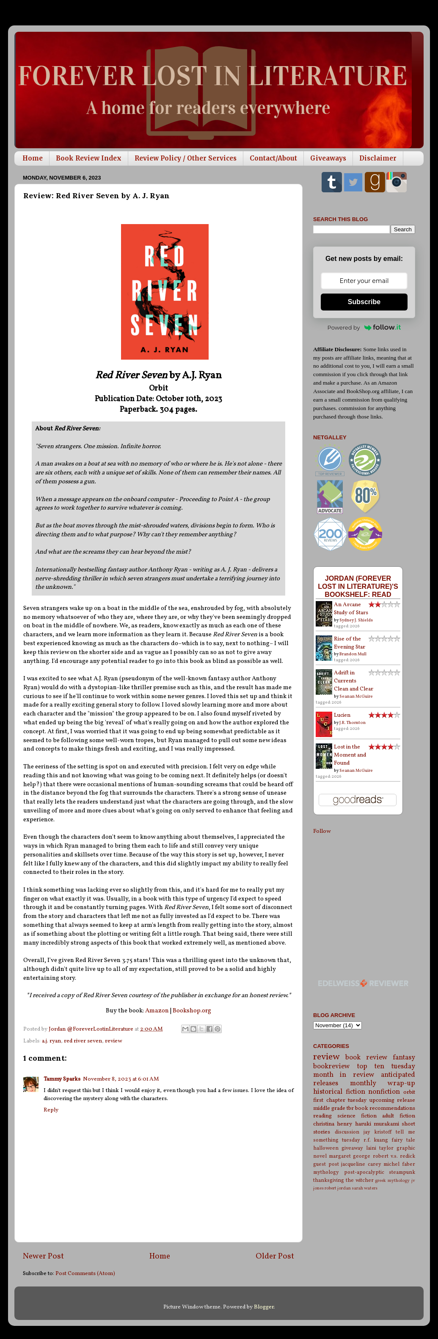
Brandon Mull (352, 654)
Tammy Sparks (62, 1079)
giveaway (352, 1148)
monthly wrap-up (383, 1083)
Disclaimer (378, 158)
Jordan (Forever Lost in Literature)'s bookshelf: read (358, 586)
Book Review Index (88, 158)
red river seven (83, 1041)
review (113, 1041)
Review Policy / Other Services (186, 158)
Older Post (275, 1256)
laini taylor (380, 1148)
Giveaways (328, 158)
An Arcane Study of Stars (351, 609)
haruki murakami (377, 1124)
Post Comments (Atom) (85, 1274)
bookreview (331, 1066)
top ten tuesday (386, 1066)
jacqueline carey (361, 1164)
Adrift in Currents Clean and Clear (353, 681)
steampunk (402, 1172)
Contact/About (273, 158)
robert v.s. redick (394, 1156)
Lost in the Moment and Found (350, 755)
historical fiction (339, 1092)
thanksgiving (328, 1180)
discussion (347, 1132)
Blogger (264, 1307)
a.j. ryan (51, 1041)
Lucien (342, 715)
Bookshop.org (192, 1010)
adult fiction (398, 1116)
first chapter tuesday (339, 1100)
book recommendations (385, 1108)
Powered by (364, 327)
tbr (350, 1108)
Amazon (157, 1010)
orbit (409, 1092)
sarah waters (364, 1188)
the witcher (360, 1180)
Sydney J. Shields (356, 620)
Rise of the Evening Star (349, 643)
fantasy (404, 1057)
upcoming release (392, 1100)
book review (366, 1057)
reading (322, 1116)
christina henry (332, 1124)
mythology (326, 1172)
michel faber (399, 1164)
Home (32, 158)
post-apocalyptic (364, 1172)
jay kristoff (378, 1132)
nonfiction (384, 1092)
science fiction (357, 1116)
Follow (322, 831)
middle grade (329, 1108)
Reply (51, 1110)
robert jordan (338, 1188)
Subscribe (364, 301)
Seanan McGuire (356, 696)
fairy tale (403, 1140)
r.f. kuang (376, 1140)
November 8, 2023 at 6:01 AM (121, 1079)
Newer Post (43, 1256)
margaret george (349, 1156)
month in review (344, 1075)
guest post (326, 1164)
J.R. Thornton (352, 723)
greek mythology (392, 1181)
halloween (326, 1148)
